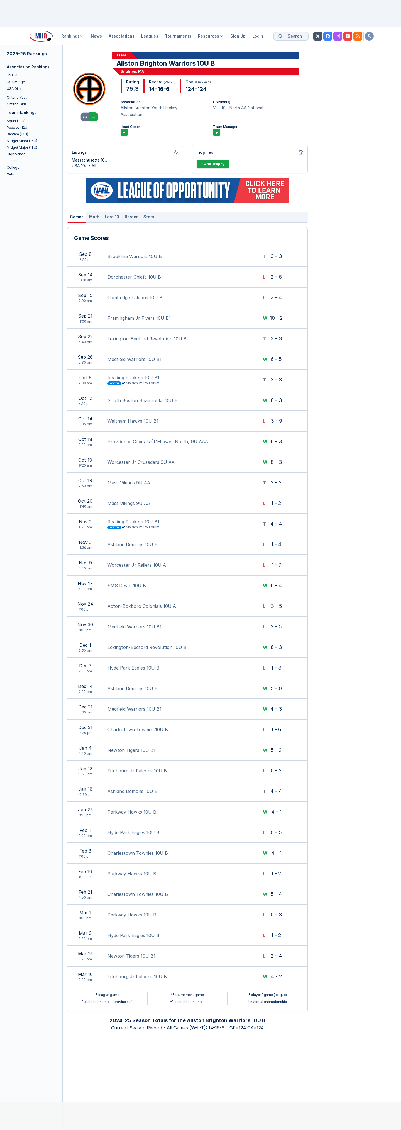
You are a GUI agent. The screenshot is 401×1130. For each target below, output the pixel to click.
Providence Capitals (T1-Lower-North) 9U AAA (157, 441)
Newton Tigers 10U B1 (131, 750)
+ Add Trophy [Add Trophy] (212, 164)
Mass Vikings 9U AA (128, 482)
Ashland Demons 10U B (132, 544)
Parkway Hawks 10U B (131, 812)
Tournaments (178, 36)
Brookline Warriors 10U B (134, 256)
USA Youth (15, 75)
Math (94, 216)
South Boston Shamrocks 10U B (142, 400)
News (96, 36)
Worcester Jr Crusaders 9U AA (141, 462)
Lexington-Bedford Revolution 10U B (147, 338)
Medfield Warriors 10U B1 (134, 359)
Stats (148, 216)
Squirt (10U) (16, 121)
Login (257, 36)
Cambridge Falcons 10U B (134, 297)
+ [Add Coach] (124, 132)
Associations (122, 36)
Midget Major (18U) (22, 147)
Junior (12, 161)
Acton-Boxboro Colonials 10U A (141, 606)
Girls (10, 174)
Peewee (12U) (17, 127)
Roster (131, 216)
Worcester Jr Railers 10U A (136, 565)
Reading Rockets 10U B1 (133, 377)
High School (16, 154)
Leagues (149, 36)
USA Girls (14, 88)
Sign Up (238, 36)
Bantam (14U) (17, 134)
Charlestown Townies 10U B (137, 729)
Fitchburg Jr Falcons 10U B (137, 771)
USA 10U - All (84, 165)
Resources (211, 36)
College (13, 167)
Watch (114, 383)
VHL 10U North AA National (238, 107)
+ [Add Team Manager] (216, 132)
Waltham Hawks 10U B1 (132, 421)
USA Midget (16, 82)
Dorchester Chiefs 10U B (134, 277)
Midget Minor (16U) (22, 141)
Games (77, 216)
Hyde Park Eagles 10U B (133, 668)
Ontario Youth (18, 97)
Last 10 (112, 216)
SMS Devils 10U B (126, 585)
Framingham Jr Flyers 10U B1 (139, 318)
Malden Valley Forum (142, 383)
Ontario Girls (17, 104)
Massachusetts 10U (89, 160)
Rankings (73, 36)
